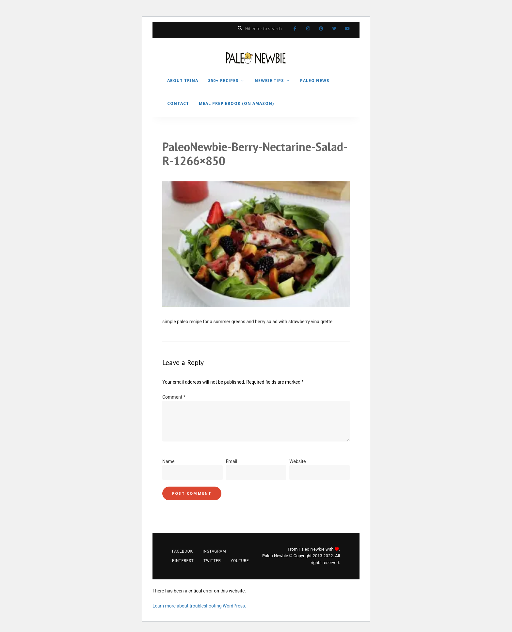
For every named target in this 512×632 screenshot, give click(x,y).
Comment (173, 397)
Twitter (334, 28)
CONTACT (178, 103)
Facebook (294, 28)
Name (168, 461)
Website (297, 461)
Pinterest (321, 28)
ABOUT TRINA (182, 80)
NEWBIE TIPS (269, 80)
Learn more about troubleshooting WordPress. (199, 605)
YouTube (347, 28)
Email (231, 461)
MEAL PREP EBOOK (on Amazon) (236, 103)
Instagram (307, 28)
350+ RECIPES (223, 80)
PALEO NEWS (314, 80)
